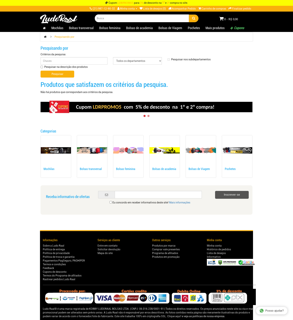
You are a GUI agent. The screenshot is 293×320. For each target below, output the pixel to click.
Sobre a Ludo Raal (53, 245)
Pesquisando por (64, 36)
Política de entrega (54, 249)
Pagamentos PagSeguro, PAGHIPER (64, 260)
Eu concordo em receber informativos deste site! (150, 202)
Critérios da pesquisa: (53, 54)
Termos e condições (54, 264)
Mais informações (179, 202)
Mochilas (57, 28)
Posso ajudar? (271, 310)
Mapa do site (105, 253)
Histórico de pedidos (219, 249)
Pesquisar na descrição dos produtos (64, 66)
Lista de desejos (216, 253)
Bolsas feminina (110, 28)
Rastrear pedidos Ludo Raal (59, 279)
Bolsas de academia (139, 28)
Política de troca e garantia (59, 256)
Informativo (214, 256)
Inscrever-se (232, 194)
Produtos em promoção (166, 256)
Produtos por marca (163, 245)
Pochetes (194, 28)
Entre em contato (108, 245)
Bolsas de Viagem (170, 28)
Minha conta (214, 245)
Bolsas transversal (81, 28)
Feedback (48, 268)
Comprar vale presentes (166, 249)
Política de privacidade (56, 253)
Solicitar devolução (109, 249)
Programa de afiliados (165, 253)
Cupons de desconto (55, 271)
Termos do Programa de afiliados (62, 275)
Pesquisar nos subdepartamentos (189, 59)
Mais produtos (215, 28)
